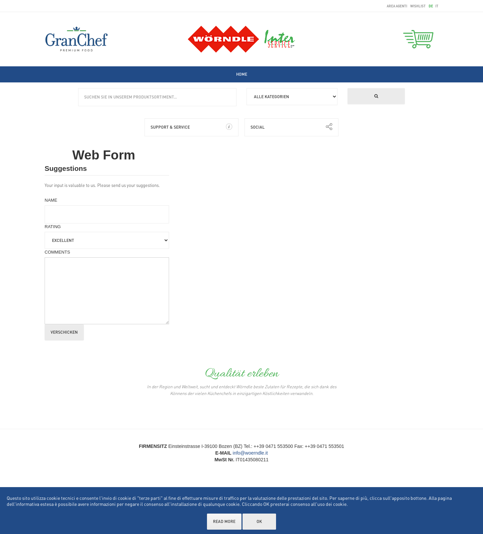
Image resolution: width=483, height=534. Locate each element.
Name (51, 200)
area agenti (397, 6)
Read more (224, 521)
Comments (57, 252)
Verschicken (64, 332)
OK (259, 521)
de (431, 6)
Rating (53, 226)
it (436, 6)
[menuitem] (241, 74)
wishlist (418, 6)
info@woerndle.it (250, 453)
